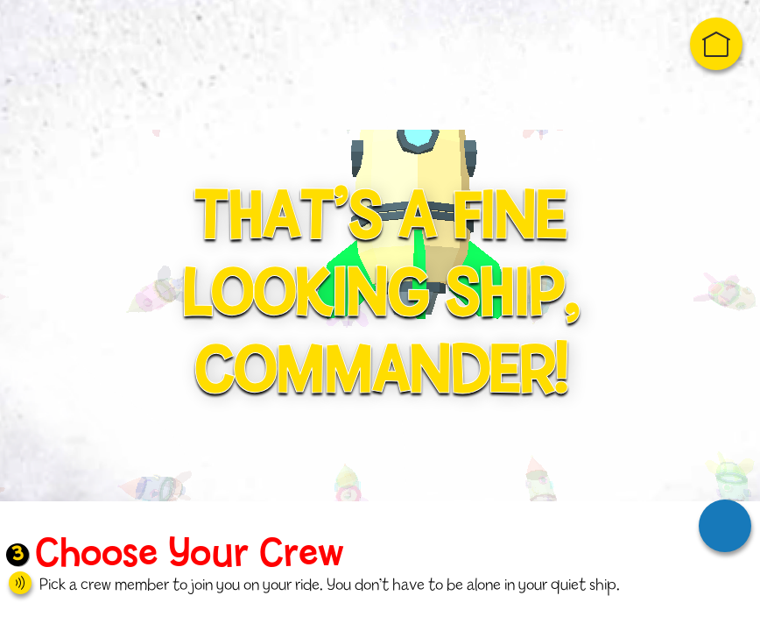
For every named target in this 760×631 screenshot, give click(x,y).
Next (725, 526)
